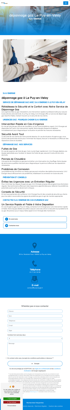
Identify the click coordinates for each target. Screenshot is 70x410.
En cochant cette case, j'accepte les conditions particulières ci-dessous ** (31, 354)
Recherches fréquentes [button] (35, 403)
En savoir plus (11, 219)
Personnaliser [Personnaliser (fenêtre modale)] (11, 405)
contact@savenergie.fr (35, 284)
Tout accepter (12, 398)
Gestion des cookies (56, 406)
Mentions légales (41, 406)
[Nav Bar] (65, 3)
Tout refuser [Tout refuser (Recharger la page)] (11, 402)
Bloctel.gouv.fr (34, 388)
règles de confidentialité (42, 365)
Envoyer (36, 360)
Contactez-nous (12, 225)
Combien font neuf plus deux (17, 331)
